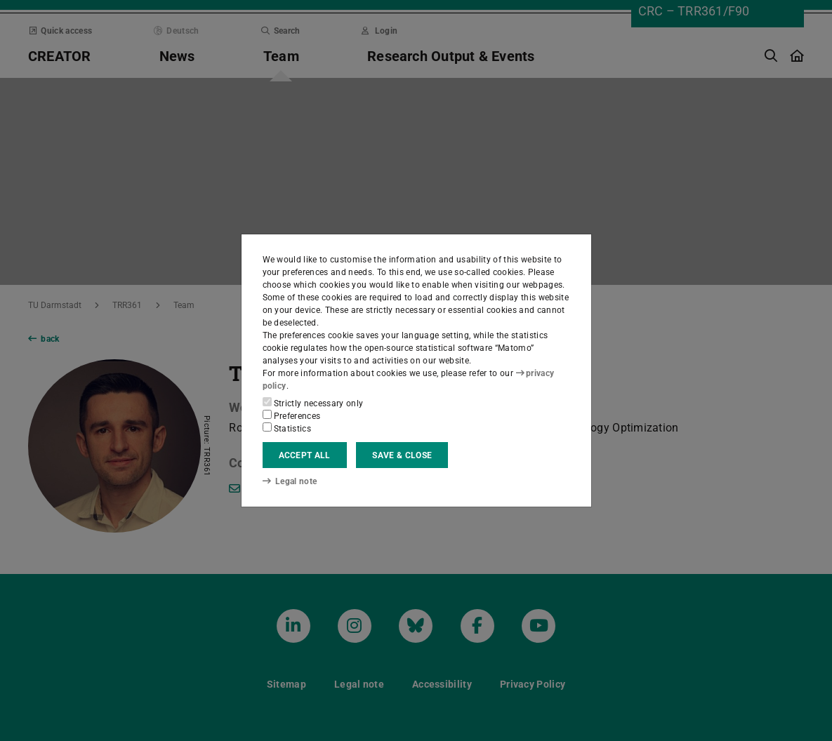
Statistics (287, 428)
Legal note (290, 481)
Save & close (402, 455)
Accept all (305, 455)
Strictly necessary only (313, 402)
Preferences (292, 415)
